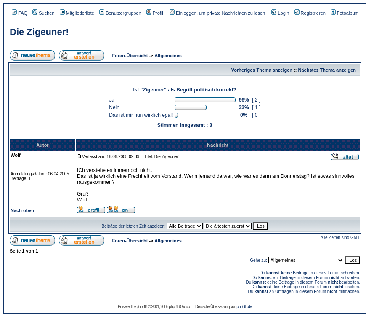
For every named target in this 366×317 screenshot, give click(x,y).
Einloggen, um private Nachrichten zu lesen (217, 13)
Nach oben (22, 210)
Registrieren (310, 13)
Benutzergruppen (120, 13)
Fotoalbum (345, 13)
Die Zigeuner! (39, 32)
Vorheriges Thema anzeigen (261, 70)
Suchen (43, 13)
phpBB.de (244, 306)
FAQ (19, 13)
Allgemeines (168, 55)
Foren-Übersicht (129, 55)
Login (280, 13)
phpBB (142, 306)
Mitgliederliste (77, 13)
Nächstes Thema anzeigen (327, 70)
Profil (154, 13)
